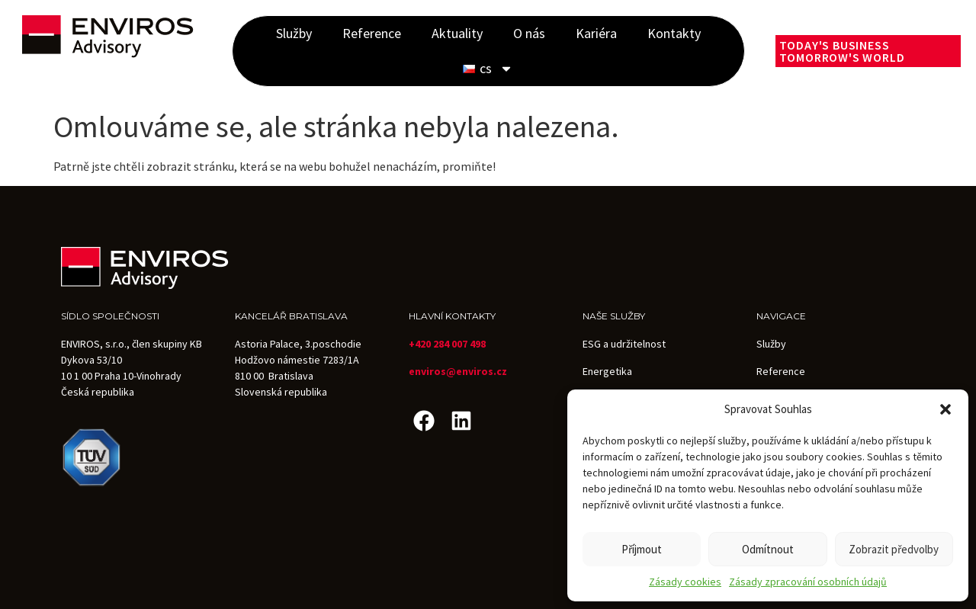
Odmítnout (768, 549)
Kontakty (674, 33)
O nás (529, 33)
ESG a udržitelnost (624, 344)
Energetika (607, 371)
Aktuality (457, 33)
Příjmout (641, 549)
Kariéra (596, 33)
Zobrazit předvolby (894, 549)
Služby (294, 33)
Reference (371, 33)
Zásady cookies (685, 581)
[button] (945, 409)
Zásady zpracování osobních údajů (808, 581)
